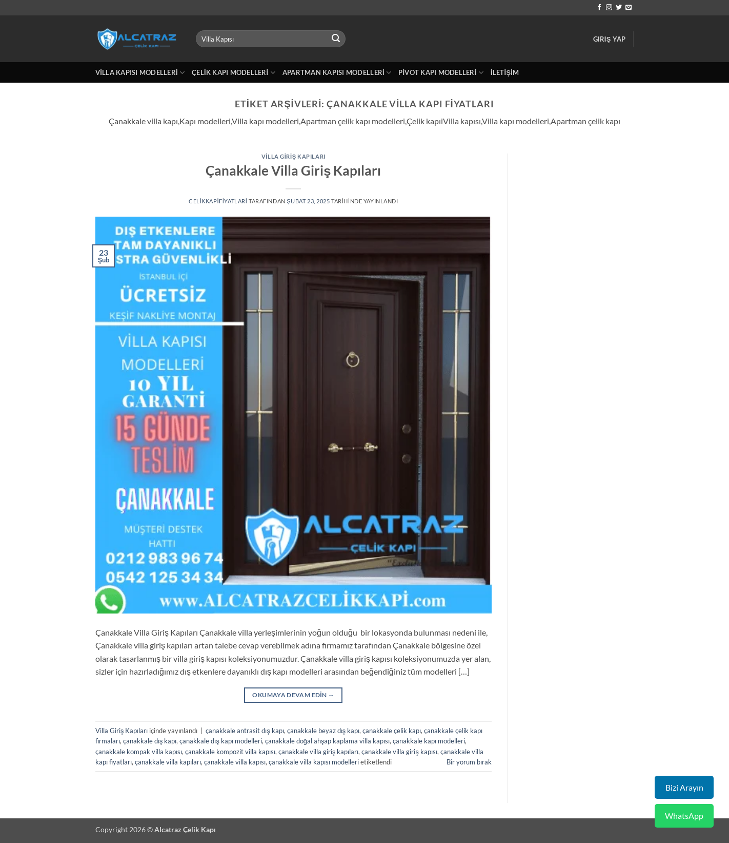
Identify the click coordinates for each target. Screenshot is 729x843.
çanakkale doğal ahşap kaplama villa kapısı (327, 741)
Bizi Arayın (684, 787)
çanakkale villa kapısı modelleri (314, 762)
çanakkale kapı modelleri (429, 741)
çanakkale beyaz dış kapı (323, 730)
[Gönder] (336, 39)
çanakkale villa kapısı (235, 762)
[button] (609, 39)
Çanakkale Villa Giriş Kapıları (293, 170)
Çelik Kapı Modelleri (233, 73)
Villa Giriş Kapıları (293, 156)
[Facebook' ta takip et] (599, 7)
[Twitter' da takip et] (619, 7)
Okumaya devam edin (293, 695)
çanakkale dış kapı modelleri (220, 741)
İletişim (505, 72)
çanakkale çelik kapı (391, 730)
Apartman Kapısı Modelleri (336, 73)
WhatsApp (684, 815)
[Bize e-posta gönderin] (628, 7)
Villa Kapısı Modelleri (140, 73)
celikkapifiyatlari (218, 201)
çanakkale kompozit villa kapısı (230, 752)
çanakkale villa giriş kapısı (399, 752)
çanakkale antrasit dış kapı (245, 730)
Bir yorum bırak (469, 762)
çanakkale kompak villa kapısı (138, 752)
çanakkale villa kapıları (168, 762)
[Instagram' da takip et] (609, 7)
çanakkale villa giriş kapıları (318, 752)
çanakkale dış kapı (149, 741)
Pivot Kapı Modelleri (440, 73)
